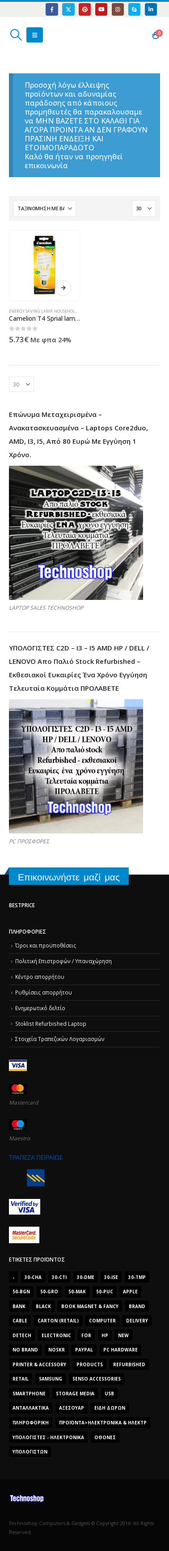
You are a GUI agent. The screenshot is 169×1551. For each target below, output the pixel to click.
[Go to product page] (44, 265)
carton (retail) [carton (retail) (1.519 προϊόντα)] (58, 1320)
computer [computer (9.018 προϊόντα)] (102, 1320)
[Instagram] (118, 9)
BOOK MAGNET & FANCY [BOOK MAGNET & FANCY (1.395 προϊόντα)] (89, 1306)
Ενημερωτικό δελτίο (40, 1007)
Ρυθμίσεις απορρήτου (43, 992)
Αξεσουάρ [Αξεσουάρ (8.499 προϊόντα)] (71, 1408)
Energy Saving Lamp (30, 311)
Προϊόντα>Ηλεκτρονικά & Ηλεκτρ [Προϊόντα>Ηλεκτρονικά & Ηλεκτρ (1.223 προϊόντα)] (103, 1422)
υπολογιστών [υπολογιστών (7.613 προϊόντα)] (30, 1452)
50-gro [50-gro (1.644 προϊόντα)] (49, 1291)
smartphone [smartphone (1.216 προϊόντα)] (29, 1393)
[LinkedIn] (151, 9)
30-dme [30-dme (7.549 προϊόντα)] (85, 1277)
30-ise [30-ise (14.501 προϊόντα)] (111, 1277)
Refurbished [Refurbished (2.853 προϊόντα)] (129, 1364)
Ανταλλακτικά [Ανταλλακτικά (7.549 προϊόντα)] (31, 1408)
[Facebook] (52, 9)
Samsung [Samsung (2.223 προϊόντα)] (50, 1379)
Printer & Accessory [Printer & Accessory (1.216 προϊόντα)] (39, 1364)
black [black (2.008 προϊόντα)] (43, 1306)
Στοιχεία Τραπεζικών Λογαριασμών (60, 1038)
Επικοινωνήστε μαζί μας (69, 877)
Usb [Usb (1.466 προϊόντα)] (109, 1393)
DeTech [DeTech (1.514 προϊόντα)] (22, 1335)
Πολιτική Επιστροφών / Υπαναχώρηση (63, 961)
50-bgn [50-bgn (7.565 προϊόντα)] (21, 1291)
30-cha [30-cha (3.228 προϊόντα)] (33, 1277)
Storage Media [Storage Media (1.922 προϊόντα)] (75, 1393)
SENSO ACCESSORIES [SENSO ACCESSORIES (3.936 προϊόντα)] (96, 1379)
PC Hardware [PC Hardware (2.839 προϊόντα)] (120, 1350)
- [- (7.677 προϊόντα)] (13, 1277)
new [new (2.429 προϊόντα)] (123, 1335)
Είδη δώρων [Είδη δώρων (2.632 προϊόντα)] (109, 1408)
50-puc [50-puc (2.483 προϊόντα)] (104, 1291)
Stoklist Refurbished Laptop (50, 1023)
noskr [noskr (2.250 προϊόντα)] (56, 1350)
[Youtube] (101, 9)
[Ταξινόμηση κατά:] (44, 208)
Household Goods (73, 311)
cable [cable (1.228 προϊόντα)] (20, 1320)
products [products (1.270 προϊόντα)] (89, 1364)
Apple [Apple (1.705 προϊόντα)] (130, 1291)
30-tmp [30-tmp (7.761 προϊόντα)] (137, 1277)
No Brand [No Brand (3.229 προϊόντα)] (25, 1350)
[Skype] (134, 9)
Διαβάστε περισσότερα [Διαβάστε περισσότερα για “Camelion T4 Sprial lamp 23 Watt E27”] (63, 288)
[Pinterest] (85, 9)
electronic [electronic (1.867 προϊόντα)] (56, 1335)
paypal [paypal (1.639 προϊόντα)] (84, 1350)
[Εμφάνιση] (144, 208)
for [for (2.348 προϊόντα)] (86, 1335)
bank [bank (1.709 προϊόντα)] (19, 1306)
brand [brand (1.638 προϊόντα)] (137, 1306)
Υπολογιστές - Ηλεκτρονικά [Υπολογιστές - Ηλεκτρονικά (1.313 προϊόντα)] (48, 1437)
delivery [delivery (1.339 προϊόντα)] (137, 1320)
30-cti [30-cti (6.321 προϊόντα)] (59, 1277)
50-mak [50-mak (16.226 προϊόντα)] (77, 1291)
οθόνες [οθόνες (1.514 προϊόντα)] (105, 1437)
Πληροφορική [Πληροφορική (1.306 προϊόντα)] (31, 1422)
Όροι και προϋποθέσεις (45, 945)
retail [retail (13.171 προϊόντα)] (21, 1379)
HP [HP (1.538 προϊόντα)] (104, 1335)
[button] (16, 35)
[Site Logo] (51, 35)
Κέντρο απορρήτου (39, 976)
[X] (68, 9)
